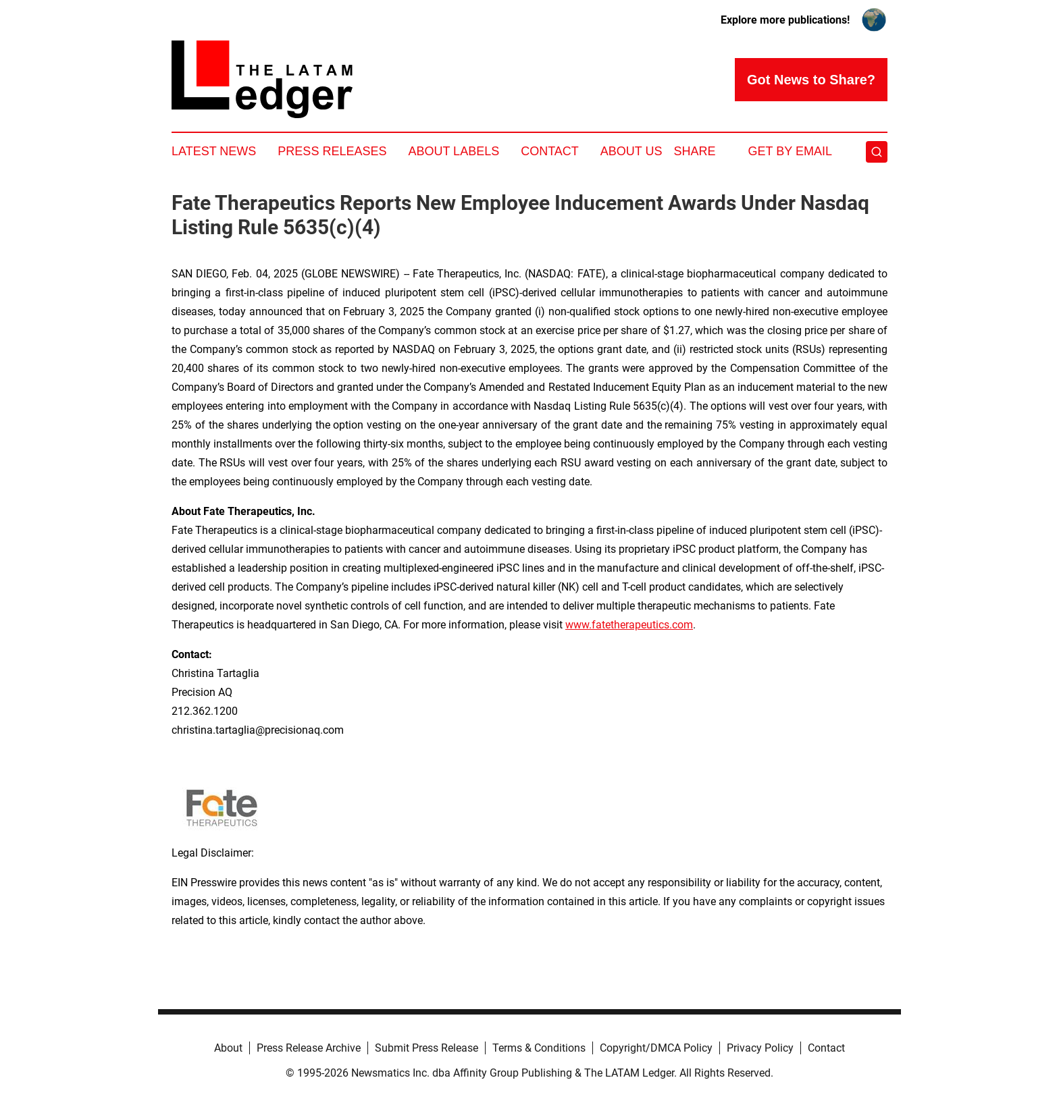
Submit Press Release (426, 1048)
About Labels (453, 151)
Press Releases (332, 151)
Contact (550, 151)
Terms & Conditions (539, 1048)
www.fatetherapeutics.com (629, 624)
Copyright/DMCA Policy (656, 1048)
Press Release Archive (309, 1048)
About (228, 1048)
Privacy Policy (760, 1048)
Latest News (214, 151)
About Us (631, 151)
